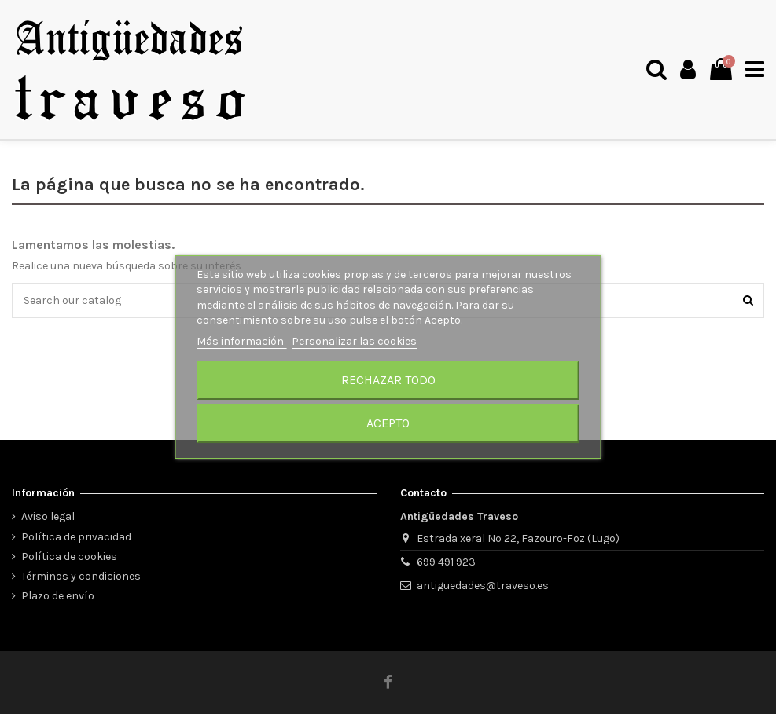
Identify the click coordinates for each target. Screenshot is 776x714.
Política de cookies (69, 556)
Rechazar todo (388, 379)
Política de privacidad (76, 537)
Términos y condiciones (81, 576)
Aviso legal (48, 516)
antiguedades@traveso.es (483, 585)
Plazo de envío (57, 595)
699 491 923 (446, 562)
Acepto (388, 423)
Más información (241, 341)
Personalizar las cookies (354, 341)
